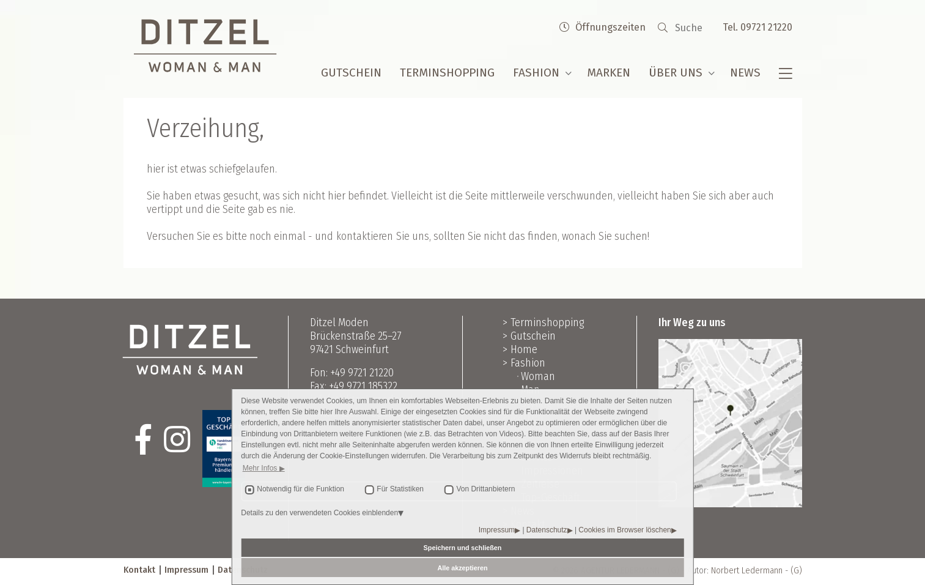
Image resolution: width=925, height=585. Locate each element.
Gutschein (351, 72)
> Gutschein (529, 336)
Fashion (536, 72)
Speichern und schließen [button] (463, 547)
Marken (608, 72)
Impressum (497, 530)
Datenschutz (546, 530)
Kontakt (139, 569)
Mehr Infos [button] (261, 468)
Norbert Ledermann (747, 570)
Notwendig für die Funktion (300, 489)
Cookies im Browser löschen (624, 530)
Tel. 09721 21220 (757, 27)
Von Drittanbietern (485, 489)
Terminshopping (447, 72)
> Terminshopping (543, 322)
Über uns (675, 72)
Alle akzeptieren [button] (462, 568)
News (745, 72)
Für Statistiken (400, 489)
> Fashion (524, 363)
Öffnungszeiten (602, 27)
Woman (538, 376)
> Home (520, 349)
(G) (796, 570)
